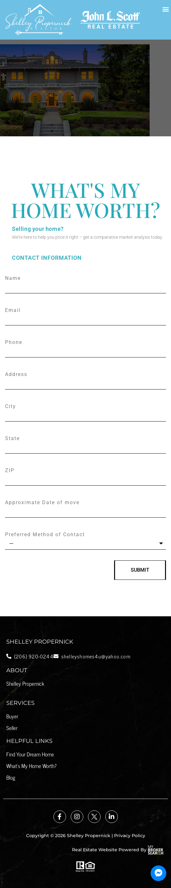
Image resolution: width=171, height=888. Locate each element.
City (10, 406)
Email (13, 310)
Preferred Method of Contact (45, 534)
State (12, 438)
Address (16, 374)
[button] (166, 9)
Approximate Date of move (42, 502)
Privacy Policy (129, 835)
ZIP (9, 470)
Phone (13, 342)
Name (13, 278)
